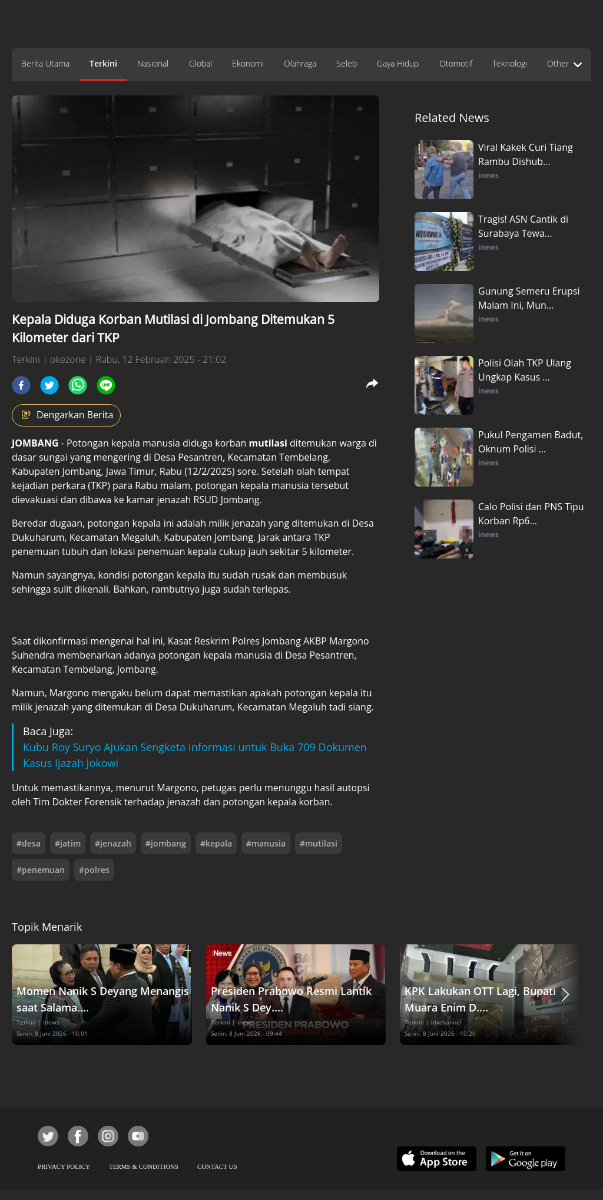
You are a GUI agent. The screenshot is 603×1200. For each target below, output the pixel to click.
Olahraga (300, 63)
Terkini (103, 63)
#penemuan (40, 869)
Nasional (152, 63)
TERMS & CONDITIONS (143, 1166)
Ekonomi (248, 63)
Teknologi (509, 63)
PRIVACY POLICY (64, 1166)
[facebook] (21, 385)
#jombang (165, 843)
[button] (565, 994)
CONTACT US (217, 1166)
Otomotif (455, 63)
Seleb (346, 63)
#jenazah (113, 843)
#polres (94, 869)
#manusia (266, 843)
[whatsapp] (77, 385)
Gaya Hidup (398, 63)
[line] (106, 385)
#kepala (216, 843)
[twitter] (49, 385)
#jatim (68, 843)
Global (200, 63)
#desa (28, 843)
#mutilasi (318, 843)
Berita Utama (45, 63)
